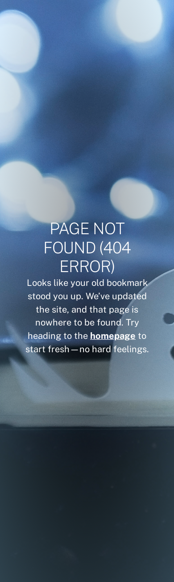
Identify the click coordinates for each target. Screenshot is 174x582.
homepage (113, 335)
